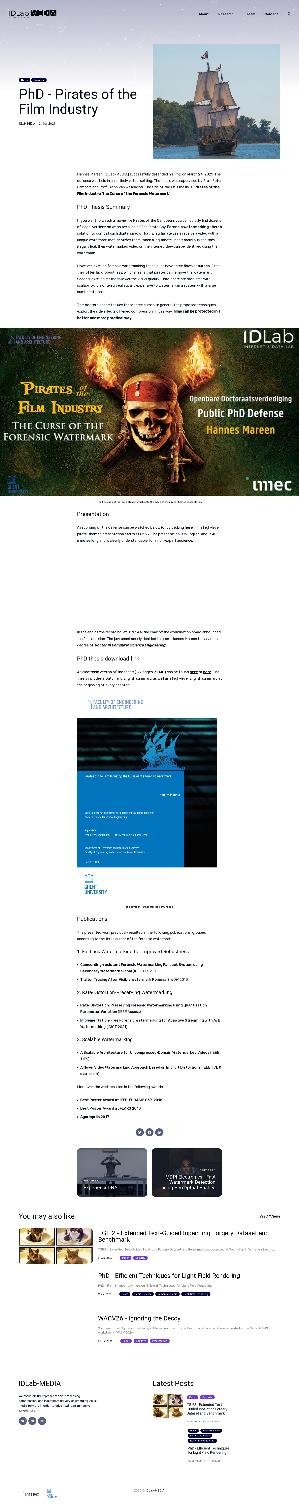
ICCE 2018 (89, 1074)
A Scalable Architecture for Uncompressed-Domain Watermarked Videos (144, 1052)
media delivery (142, 1294)
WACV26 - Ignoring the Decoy (139, 1318)
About (204, 14)
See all (269, 1216)
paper (125, 1257)
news (24, 80)
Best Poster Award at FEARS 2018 (110, 1108)
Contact (271, 14)
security (39, 80)
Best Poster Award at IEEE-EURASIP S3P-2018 (121, 1100)
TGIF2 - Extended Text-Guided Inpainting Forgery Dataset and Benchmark (183, 1236)
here (189, 527)
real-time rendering (196, 1294)
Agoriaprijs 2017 (94, 1117)
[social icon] (23, 1421)
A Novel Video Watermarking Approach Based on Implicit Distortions (140, 1067)
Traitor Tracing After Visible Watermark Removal (123, 979)
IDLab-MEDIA (27, 123)
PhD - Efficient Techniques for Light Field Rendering (169, 1275)
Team (250, 14)
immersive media (167, 1294)
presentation (159, 1341)
